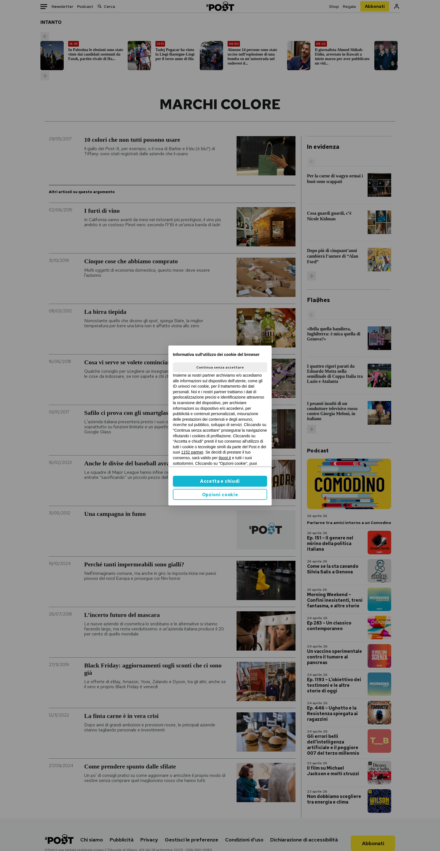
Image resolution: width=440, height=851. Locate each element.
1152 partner (192, 452)
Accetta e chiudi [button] (220, 481)
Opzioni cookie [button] (220, 495)
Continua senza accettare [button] (220, 367)
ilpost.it (225, 458)
